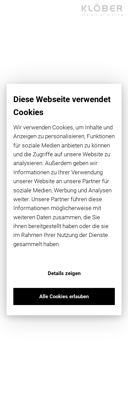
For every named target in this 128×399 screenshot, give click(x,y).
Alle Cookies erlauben (64, 296)
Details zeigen (64, 273)
